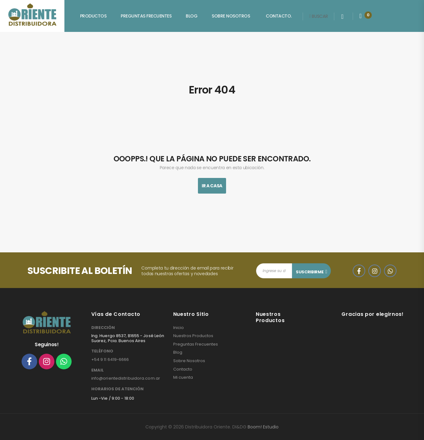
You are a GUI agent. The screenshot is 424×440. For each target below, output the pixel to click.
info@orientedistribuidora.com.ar (125, 378)
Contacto (182, 369)
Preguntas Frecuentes (146, 16)
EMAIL (97, 370)
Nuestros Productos (193, 335)
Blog (191, 16)
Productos (93, 16)
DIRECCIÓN (103, 327)
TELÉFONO (102, 351)
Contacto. (279, 16)
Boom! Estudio (263, 427)
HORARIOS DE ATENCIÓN (117, 389)
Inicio (178, 327)
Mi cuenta (183, 377)
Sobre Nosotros (231, 16)
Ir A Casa (212, 186)
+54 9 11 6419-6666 (110, 359)
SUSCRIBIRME (309, 272)
